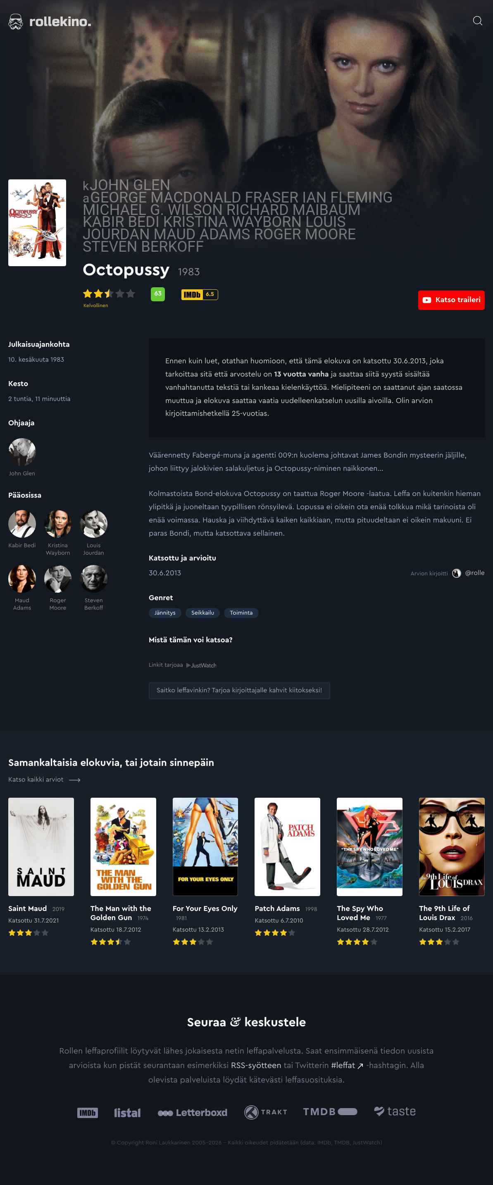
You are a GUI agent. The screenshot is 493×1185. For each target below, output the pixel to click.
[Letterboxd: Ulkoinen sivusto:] (192, 1112)
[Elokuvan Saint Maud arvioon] (41, 867)
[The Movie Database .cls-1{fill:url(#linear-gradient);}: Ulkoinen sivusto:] (330, 1112)
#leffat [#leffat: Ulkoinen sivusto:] (343, 1065)
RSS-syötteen (256, 1065)
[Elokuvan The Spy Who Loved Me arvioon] (369, 872)
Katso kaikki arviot (44, 779)
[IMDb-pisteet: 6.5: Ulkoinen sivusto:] (266, 294)
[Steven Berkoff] (93, 588)
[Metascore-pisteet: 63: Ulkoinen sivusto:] (224, 294)
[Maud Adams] (22, 588)
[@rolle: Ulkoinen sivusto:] (468, 573)
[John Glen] (22, 457)
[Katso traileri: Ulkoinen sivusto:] (451, 294)
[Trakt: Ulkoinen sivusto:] (267, 1112)
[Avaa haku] (478, 16)
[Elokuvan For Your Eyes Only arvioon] (205, 872)
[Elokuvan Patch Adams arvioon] (287, 867)
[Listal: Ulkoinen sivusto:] (125, 1112)
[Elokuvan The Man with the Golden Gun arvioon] (123, 872)
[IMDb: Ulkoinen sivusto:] (87, 1112)
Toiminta (241, 613)
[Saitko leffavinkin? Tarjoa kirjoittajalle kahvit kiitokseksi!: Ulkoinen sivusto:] (239, 690)
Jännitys (165, 613)
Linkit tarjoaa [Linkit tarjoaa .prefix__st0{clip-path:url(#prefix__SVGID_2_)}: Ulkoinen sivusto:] (182, 664)
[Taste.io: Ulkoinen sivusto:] (395, 1112)
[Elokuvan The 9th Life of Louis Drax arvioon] (452, 872)
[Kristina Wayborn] (58, 533)
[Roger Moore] (58, 588)
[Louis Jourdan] (93, 533)
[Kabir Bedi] (22, 533)
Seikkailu (202, 613)
